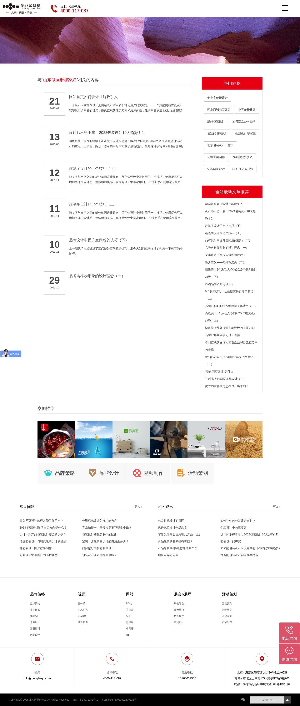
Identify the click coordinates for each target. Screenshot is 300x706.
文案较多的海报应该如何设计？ (225, 255)
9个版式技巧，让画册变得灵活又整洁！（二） (230, 295)
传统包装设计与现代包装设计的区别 (43, 541)
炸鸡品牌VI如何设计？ (219, 284)
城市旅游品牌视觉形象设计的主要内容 (230, 327)
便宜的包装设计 (217, 133)
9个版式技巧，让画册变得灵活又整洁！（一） (230, 360)
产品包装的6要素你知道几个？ (178, 548)
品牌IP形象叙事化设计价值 (222, 335)
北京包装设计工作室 (220, 145)
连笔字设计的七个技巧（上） (224, 233)
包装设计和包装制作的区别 (99, 534)
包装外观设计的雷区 (171, 520)
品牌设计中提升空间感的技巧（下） (228, 240)
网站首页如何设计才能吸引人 (224, 204)
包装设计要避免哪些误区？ (99, 555)
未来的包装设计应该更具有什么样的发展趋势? (250, 548)
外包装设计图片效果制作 (36, 548)
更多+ (138, 506)
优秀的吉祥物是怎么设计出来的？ (227, 386)
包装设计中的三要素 (233, 527)
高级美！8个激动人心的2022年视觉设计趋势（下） (231, 273)
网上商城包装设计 (219, 109)
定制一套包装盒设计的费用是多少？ (105, 541)
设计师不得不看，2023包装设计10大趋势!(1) (249, 534)
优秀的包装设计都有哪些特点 (239, 555)
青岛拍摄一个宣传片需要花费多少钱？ (107, 527)
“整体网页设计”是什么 (219, 371)
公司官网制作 (216, 157)
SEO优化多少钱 (242, 169)
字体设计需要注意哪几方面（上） (180, 534)
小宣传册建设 (247, 109)
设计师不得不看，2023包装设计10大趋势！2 (230, 215)
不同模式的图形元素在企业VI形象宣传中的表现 (231, 346)
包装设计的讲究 (230, 541)
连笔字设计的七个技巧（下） (224, 225)
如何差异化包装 (168, 555)
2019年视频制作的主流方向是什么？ (43, 527)
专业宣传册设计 (217, 97)
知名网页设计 (216, 169)
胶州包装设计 (216, 121)
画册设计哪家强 (245, 133)
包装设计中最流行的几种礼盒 (39, 555)
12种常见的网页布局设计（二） (225, 378)
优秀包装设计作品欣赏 (172, 527)
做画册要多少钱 (242, 157)
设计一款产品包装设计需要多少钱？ (43, 534)
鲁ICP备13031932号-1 (85, 699)
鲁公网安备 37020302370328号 (118, 699)
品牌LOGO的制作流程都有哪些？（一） (231, 306)
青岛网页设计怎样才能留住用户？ (41, 520)
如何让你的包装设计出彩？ (237, 520)
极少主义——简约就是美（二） (225, 262)
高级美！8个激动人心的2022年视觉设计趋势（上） (231, 317)
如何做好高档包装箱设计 (98, 548)
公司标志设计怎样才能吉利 (99, 520)
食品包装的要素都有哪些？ (175, 541)
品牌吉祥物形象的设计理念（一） (227, 247)
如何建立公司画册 (244, 121)
